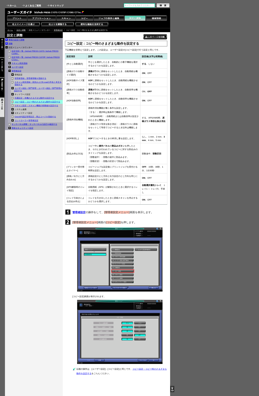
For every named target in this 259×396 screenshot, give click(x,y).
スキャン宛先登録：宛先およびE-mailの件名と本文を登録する (38, 83)
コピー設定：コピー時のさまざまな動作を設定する (37, 102)
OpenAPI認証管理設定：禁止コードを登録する (35, 117)
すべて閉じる (2, 67)
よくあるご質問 (32, 5)
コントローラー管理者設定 (26, 120)
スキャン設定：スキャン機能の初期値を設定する (36, 106)
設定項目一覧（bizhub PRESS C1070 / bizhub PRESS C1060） (35, 52)
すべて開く (2, 47)
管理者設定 (58, 30)
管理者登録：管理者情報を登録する (30, 78)
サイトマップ (55, 5)
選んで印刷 (2, 107)
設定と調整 (21, 30)
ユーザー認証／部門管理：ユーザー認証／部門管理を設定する (38, 89)
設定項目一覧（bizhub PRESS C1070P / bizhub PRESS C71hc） (36, 58)
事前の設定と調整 (16, 40)
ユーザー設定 (17, 67)
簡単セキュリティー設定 (22, 128)
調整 (11, 44)
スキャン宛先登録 (19, 63)
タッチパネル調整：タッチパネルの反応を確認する (34, 124)
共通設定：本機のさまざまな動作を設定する (34, 98)
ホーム (11, 5)
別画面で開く (2, 87)
